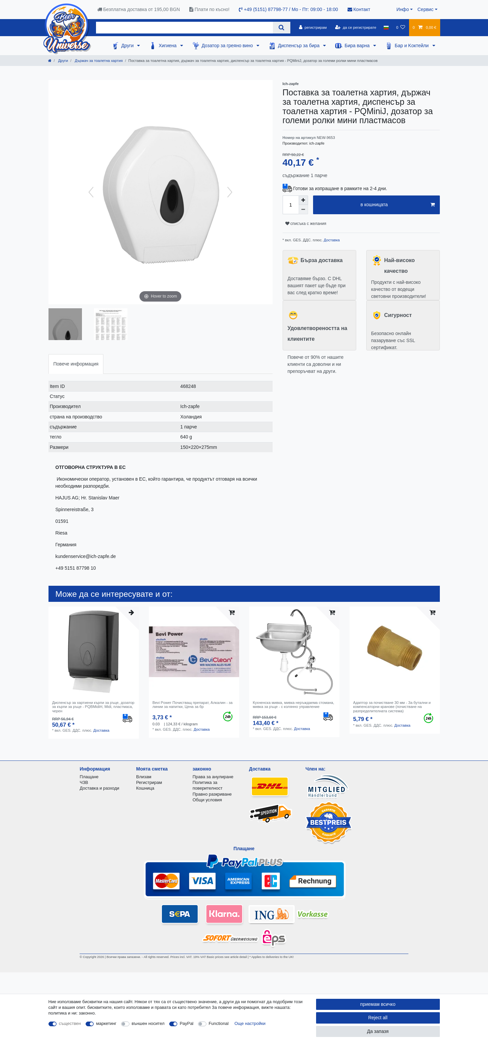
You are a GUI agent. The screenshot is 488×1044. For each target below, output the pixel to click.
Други (128, 45)
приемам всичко (377, 1004)
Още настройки (250, 1023)
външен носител (148, 1023)
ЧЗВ (84, 782)
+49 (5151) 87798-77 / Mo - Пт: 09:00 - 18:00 (288, 9)
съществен (70, 1023)
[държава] (386, 27)
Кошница (145, 788)
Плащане (89, 776)
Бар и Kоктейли (412, 45)
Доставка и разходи (99, 788)
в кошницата (398, 205)
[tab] (76, 364)
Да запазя (378, 1031)
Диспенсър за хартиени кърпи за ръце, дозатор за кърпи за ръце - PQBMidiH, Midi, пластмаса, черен (93, 707)
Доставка (331, 240)
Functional (219, 1023)
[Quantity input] (291, 204)
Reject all (378, 1017)
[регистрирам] (312, 27)
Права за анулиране (213, 776)
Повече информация (76, 364)
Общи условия (207, 799)
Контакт (359, 9)
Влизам (143, 776)
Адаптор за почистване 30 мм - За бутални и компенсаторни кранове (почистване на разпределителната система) (392, 707)
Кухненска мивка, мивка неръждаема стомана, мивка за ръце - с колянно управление (293, 705)
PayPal (186, 1023)
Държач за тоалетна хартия (98, 61)
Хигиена (168, 45)
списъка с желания (305, 223)
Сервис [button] (425, 9)
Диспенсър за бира (299, 45)
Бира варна (358, 45)
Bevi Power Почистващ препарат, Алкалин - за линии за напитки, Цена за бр (193, 705)
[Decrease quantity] (303, 209)
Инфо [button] (402, 9)
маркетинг (106, 1023)
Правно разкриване (212, 794)
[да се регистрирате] (355, 27)
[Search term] (184, 27)
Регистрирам (149, 782)
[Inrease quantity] (303, 200)
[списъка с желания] (400, 27)
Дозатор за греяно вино (228, 45)
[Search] (281, 27)
